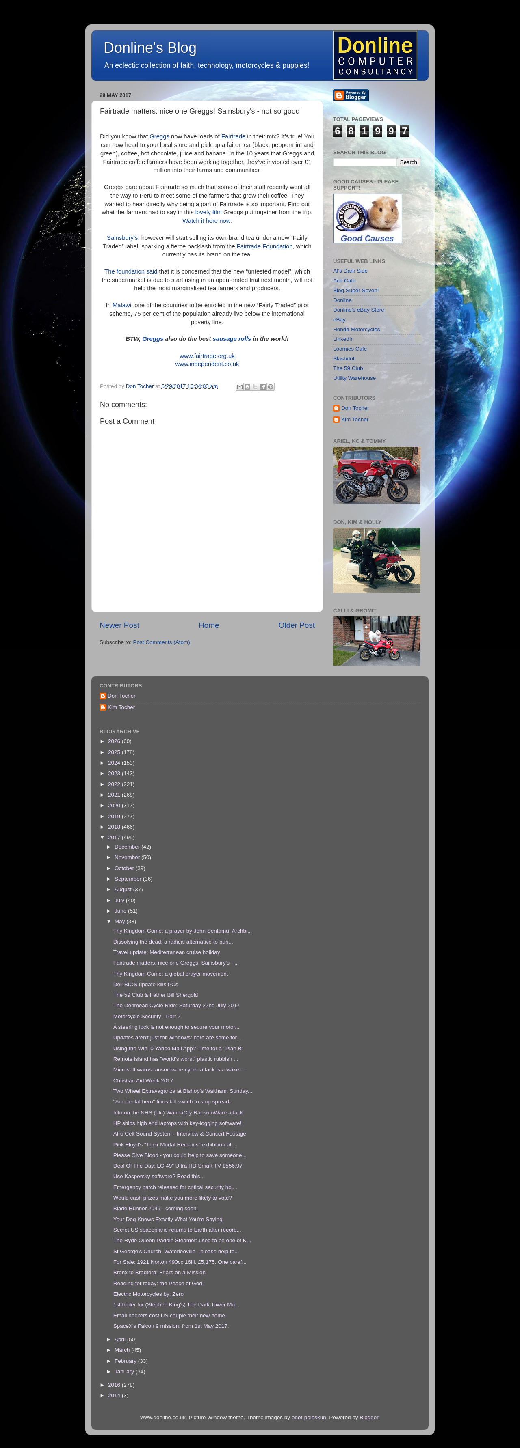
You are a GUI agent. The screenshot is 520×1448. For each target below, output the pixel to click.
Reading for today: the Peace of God (157, 1283)
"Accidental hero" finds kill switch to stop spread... (173, 1102)
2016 (115, 1385)
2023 (115, 773)
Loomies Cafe (350, 349)
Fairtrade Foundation (265, 246)
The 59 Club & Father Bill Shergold (155, 995)
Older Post (297, 625)
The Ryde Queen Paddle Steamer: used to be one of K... (182, 1240)
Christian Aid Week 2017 (143, 1080)
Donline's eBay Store (358, 310)
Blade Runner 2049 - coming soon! (155, 1208)
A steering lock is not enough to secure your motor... (176, 1027)
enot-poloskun (309, 1417)
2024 (115, 763)
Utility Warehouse (354, 378)
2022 (115, 784)
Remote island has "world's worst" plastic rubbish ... (175, 1059)
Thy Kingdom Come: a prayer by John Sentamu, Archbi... (182, 931)
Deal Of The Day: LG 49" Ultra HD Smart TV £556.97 (178, 1166)
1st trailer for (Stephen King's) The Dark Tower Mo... (176, 1304)
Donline (342, 300)
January (125, 1371)
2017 (115, 837)
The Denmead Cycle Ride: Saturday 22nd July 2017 (176, 1005)
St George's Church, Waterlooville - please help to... (176, 1251)
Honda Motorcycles (356, 329)
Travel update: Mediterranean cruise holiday (166, 952)
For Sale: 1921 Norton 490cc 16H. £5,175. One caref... (180, 1262)
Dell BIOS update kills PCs (145, 984)
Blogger (369, 1417)
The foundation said (130, 271)
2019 (115, 816)
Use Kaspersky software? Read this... (159, 1176)
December (128, 847)
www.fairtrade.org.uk (207, 356)
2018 (115, 827)
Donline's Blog (150, 47)
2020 (115, 805)
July (120, 900)
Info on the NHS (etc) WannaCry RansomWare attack (178, 1113)
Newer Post (119, 625)
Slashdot (344, 359)
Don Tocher (355, 408)
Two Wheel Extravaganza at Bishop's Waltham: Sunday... (183, 1091)
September (129, 879)
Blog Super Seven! (356, 290)
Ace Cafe (344, 281)
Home (209, 625)
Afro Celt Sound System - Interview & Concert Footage (179, 1134)
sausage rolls (231, 339)
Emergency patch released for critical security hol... (175, 1187)
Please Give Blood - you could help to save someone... (180, 1155)
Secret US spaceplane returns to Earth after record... (177, 1230)
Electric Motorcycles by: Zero (148, 1294)
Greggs (159, 136)
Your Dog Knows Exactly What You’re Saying (168, 1219)
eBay (339, 320)
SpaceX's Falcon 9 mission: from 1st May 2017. (171, 1326)
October (125, 868)
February (126, 1361)
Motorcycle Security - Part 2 (147, 1016)
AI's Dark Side (350, 271)
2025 (115, 752)
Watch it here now (206, 221)
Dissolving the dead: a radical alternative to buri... (173, 942)
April (121, 1339)
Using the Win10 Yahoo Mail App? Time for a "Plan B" (178, 1048)
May (120, 921)
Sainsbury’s (122, 238)
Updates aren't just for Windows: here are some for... (177, 1037)
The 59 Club (348, 368)
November (128, 857)
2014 (115, 1395)
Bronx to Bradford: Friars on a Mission (159, 1272)
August (124, 889)
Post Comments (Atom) (161, 642)
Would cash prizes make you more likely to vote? (172, 1198)
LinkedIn (343, 339)
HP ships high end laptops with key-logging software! (177, 1123)
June (121, 911)
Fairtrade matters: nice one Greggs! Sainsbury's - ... (176, 963)
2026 (115, 741)
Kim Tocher (354, 419)
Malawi (122, 305)
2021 (115, 795)
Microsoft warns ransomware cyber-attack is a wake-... (179, 1070)
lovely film (208, 212)
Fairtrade (233, 136)
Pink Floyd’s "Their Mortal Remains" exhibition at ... (175, 1145)
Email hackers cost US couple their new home (169, 1315)
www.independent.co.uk (207, 364)
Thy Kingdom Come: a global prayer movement (170, 974)
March (123, 1350)
